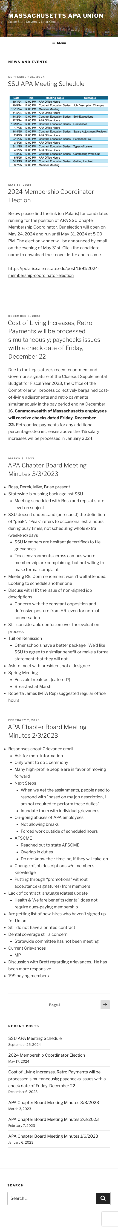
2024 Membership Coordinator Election (46, 1055)
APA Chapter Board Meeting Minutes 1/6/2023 (53, 1136)
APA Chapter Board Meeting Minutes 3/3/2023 (53, 1102)
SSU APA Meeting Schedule (46, 83)
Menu (59, 43)
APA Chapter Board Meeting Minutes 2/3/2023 (53, 1119)
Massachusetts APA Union (56, 15)
